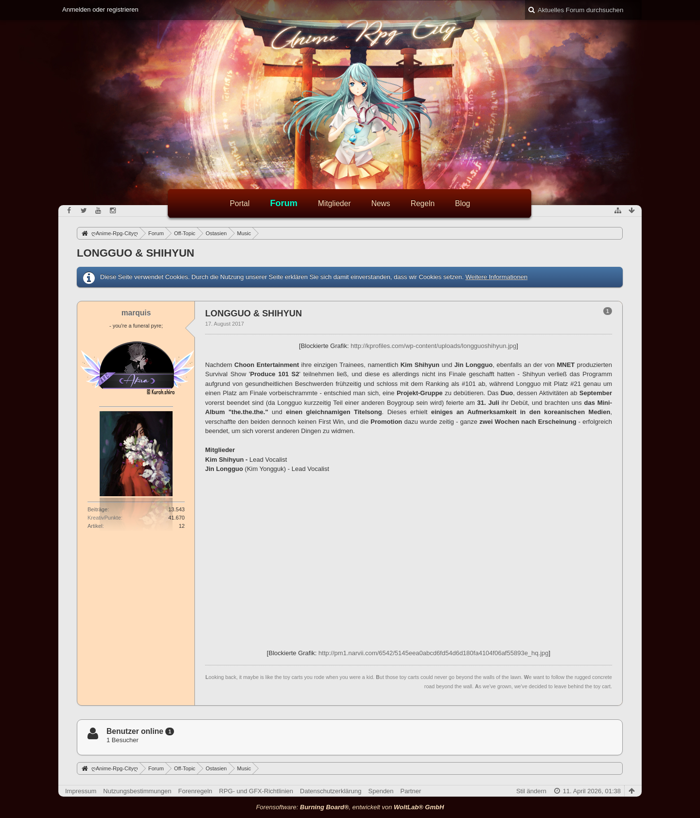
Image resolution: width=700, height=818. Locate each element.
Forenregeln (195, 791)
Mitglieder (334, 203)
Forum (284, 203)
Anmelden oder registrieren (100, 9)
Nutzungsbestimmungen (137, 791)
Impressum (80, 791)
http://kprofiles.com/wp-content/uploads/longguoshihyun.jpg (433, 345)
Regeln (423, 203)
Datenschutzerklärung (330, 791)
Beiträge (97, 509)
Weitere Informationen (496, 276)
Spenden (381, 791)
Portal (240, 203)
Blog (462, 203)
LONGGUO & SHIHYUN (135, 253)
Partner (411, 791)
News (380, 203)
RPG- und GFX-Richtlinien (256, 791)
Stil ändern (531, 791)
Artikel (95, 526)
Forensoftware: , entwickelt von (350, 807)
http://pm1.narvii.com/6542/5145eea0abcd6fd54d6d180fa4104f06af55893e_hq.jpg (433, 653)
